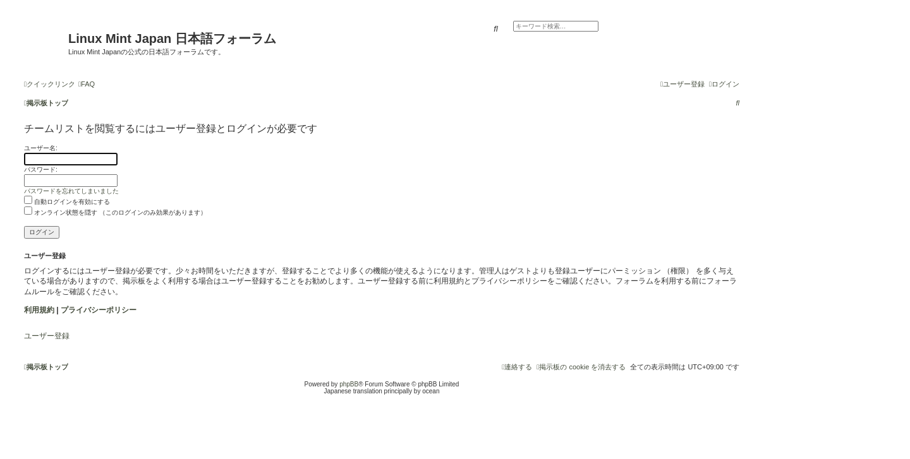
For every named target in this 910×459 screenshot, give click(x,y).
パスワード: (41, 169)
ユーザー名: (41, 148)
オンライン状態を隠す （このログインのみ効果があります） (115, 212)
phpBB (348, 384)
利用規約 (39, 310)
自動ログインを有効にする (67, 201)
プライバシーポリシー (98, 310)
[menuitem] (86, 84)
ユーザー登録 (47, 335)
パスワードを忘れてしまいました (71, 191)
